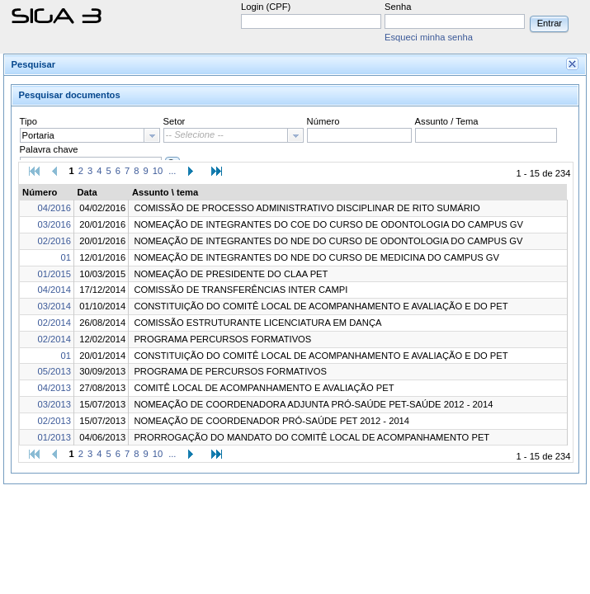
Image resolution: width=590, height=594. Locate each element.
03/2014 (54, 306)
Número (323, 121)
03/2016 (54, 224)
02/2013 (54, 421)
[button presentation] (151, 135)
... (172, 171)
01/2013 (54, 437)
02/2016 (54, 241)
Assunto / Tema (447, 121)
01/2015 (54, 274)
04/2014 (54, 290)
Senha (398, 7)
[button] (549, 23)
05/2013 (54, 371)
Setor (174, 121)
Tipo (28, 121)
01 (66, 257)
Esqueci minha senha (429, 37)
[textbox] (82, 135)
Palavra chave (49, 149)
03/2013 (54, 404)
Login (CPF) (265, 7)
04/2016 (54, 208)
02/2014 (54, 323)
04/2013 (54, 388)
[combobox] (90, 135)
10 (158, 171)
